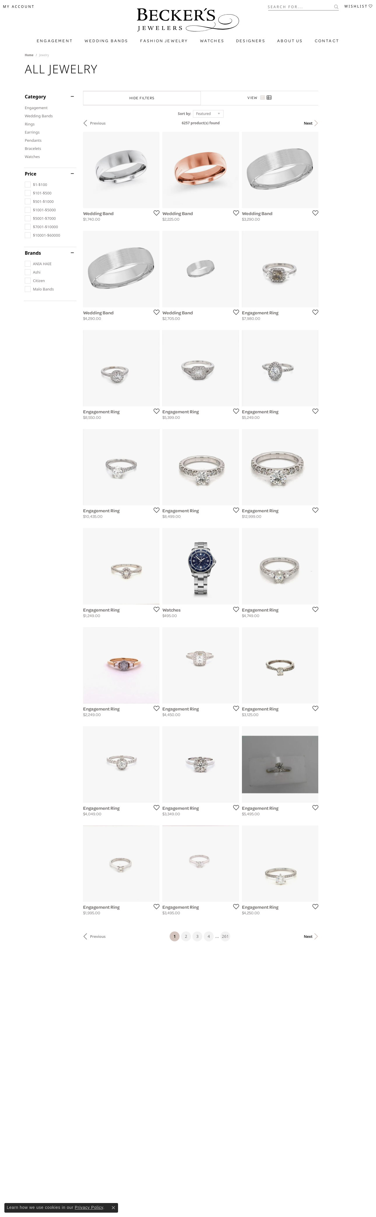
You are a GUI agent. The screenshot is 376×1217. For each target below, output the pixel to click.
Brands (33, 253)
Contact (327, 41)
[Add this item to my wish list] (166, 223)
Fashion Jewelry (164, 41)
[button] (19, 6)
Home (29, 55)
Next (341, 123)
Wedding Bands (107, 41)
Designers (251, 41)
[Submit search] (336, 6)
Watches (212, 41)
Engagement (55, 41)
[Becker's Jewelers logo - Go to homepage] (188, 21)
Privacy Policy (89, 1207)
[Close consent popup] (113, 1207)
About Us (290, 41)
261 (241, 1024)
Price (30, 173)
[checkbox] (36, 184)
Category (35, 96)
